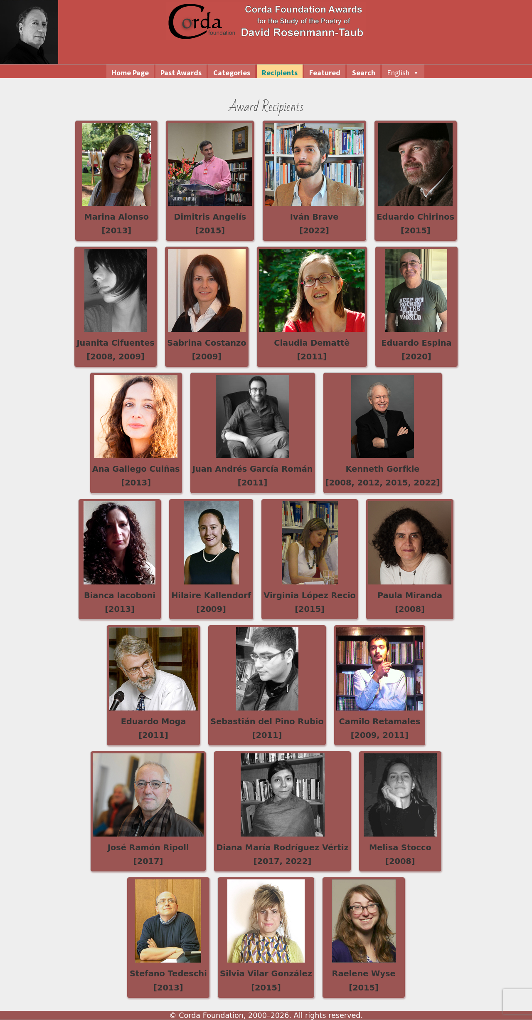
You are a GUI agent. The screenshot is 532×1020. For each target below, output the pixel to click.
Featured (324, 72)
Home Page (130, 72)
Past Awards (181, 72)
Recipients (280, 72)
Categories (231, 72)
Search (363, 72)
